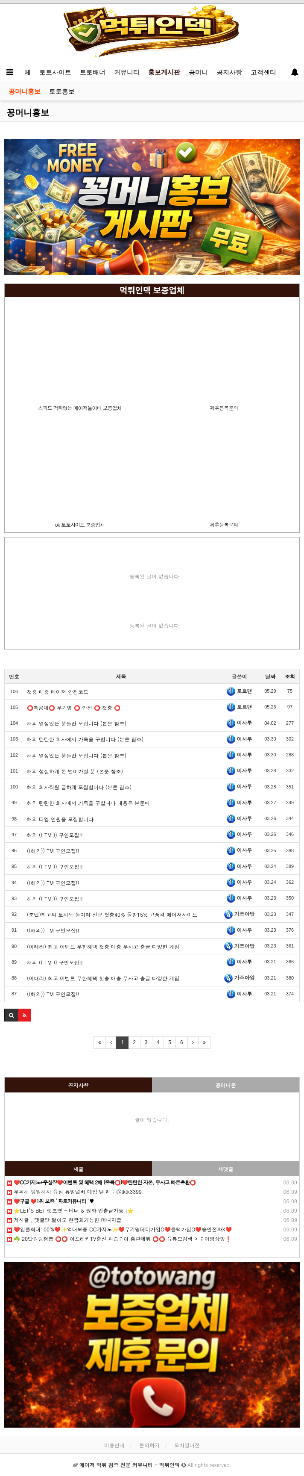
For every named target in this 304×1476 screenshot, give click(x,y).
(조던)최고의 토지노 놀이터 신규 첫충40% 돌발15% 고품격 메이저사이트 (112, 914)
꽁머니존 (226, 1085)
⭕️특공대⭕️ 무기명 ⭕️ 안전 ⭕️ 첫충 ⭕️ (73, 707)
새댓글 (226, 1168)
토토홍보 (62, 91)
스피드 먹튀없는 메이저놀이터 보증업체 (80, 407)
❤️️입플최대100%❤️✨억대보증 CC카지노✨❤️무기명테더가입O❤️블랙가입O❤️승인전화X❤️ (119, 1229)
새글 (78, 1168)
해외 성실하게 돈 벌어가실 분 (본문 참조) (75, 771)
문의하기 (149, 1445)
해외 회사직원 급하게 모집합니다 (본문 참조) (79, 787)
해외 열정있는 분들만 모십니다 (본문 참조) (76, 723)
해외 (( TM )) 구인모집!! (55, 834)
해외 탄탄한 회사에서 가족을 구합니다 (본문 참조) (85, 739)
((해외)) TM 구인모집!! (53, 850)
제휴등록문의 (224, 407)
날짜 (270, 676)
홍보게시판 (164, 72)
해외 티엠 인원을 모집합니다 (60, 819)
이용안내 (114, 1445)
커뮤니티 (127, 72)
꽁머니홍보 (25, 91)
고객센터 (263, 72)
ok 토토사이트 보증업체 (80, 524)
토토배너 (92, 72)
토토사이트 (55, 72)
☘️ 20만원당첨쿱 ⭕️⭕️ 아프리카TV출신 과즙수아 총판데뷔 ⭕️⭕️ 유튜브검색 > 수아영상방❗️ (119, 1238)
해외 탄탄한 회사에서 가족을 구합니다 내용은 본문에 (88, 802)
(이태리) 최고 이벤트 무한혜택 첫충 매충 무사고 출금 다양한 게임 (103, 946)
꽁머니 (198, 72)
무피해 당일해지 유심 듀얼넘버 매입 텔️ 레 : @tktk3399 (74, 1191)
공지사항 (229, 72)
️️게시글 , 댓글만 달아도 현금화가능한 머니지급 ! (66, 1219)
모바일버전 (187, 1445)
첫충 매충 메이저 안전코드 (57, 691)
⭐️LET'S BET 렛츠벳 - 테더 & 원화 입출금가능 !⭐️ (70, 1210)
